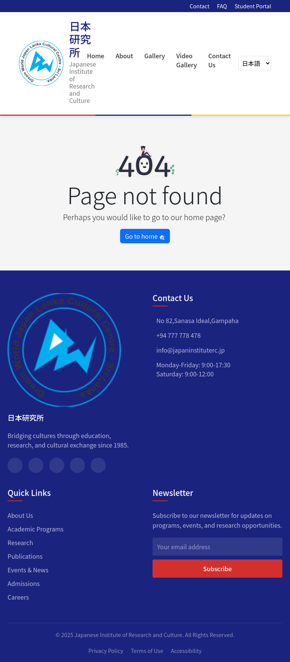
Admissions (24, 583)
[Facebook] (15, 465)
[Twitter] (35, 465)
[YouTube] (98, 465)
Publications (25, 556)
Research (20, 542)
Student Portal (252, 6)
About (124, 55)
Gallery (154, 55)
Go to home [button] (145, 236)
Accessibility (186, 650)
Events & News (28, 569)
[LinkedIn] (77, 465)
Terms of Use (147, 650)
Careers (18, 596)
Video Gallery (186, 60)
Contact (199, 6)
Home (95, 55)
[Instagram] (56, 465)
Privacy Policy (105, 650)
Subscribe (217, 568)
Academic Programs (35, 528)
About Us (20, 515)
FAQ (222, 6)
